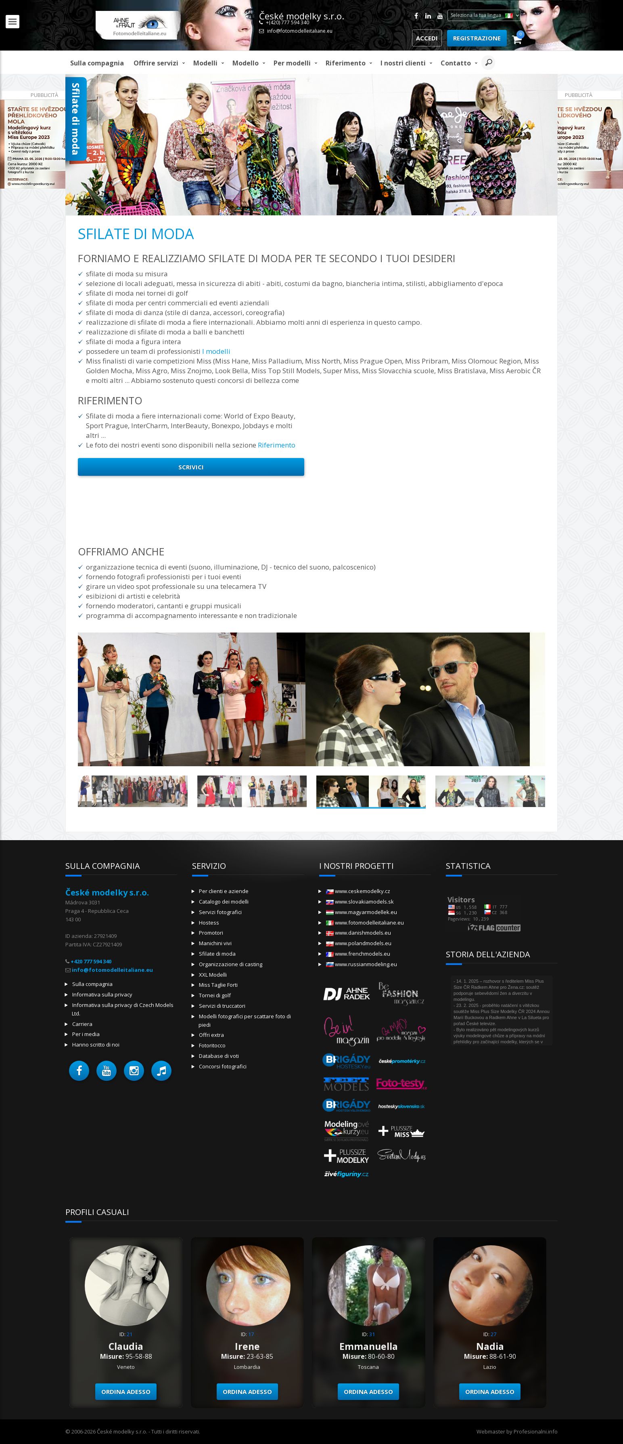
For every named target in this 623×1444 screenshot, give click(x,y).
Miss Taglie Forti (218, 984)
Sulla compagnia (97, 63)
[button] (79, 1071)
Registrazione (477, 38)
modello (245, 63)
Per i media (86, 1034)
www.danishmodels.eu (358, 932)
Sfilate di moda (217, 953)
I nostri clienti (403, 63)
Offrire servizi (156, 63)
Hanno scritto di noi (95, 1044)
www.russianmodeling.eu (361, 964)
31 (372, 1334)
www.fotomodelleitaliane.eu (365, 922)
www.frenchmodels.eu (358, 953)
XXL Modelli (213, 974)
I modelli (216, 351)
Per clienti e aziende (224, 891)
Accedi (427, 38)
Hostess (209, 922)
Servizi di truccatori (222, 1005)
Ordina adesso (126, 1391)
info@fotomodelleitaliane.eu (299, 30)
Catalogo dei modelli (224, 901)
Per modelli (292, 63)
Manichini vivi (215, 943)
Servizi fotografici (220, 912)
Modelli (205, 63)
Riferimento (346, 63)
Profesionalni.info (536, 1431)
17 (251, 1334)
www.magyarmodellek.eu (361, 912)
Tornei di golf (215, 995)
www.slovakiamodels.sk (360, 901)
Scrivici (191, 467)
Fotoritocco (212, 1045)
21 (129, 1334)
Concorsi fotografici (223, 1066)
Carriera (82, 1024)
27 (493, 1334)
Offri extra (211, 1034)
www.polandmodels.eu (358, 943)
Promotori (211, 932)
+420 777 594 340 (91, 961)
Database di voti (219, 1055)
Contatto (456, 63)
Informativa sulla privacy (102, 994)
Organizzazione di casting (230, 964)
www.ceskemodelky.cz (358, 891)
